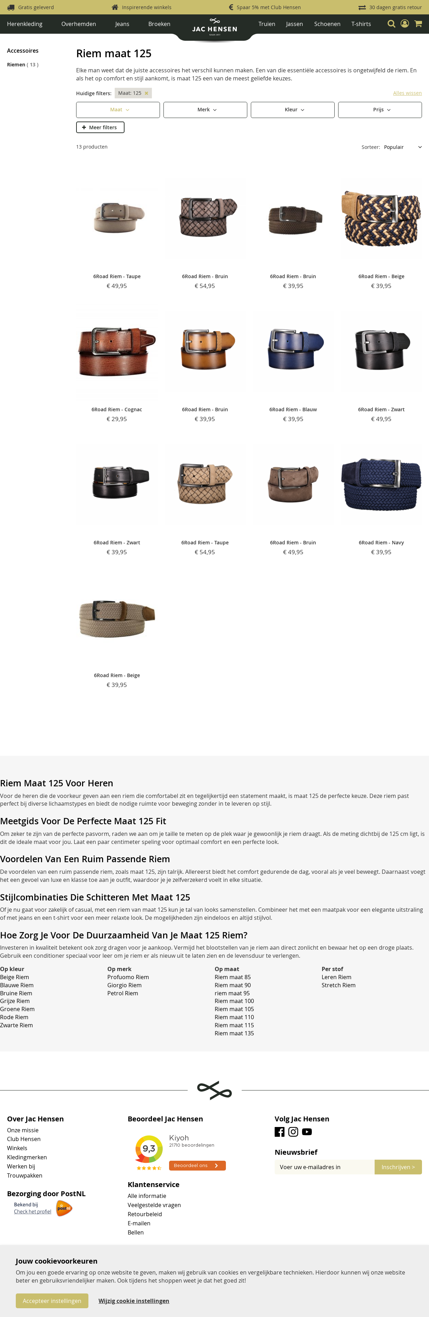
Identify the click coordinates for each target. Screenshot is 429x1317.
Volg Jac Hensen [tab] (302, 1119)
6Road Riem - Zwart (381, 409)
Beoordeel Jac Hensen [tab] (165, 1119)
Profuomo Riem (128, 977)
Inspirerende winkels (147, 7)
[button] (405, 24)
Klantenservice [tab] (154, 1184)
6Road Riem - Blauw (293, 409)
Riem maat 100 (234, 1001)
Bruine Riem (16, 993)
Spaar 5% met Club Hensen (269, 7)
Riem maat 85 (233, 977)
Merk (204, 109)
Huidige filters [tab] (93, 93)
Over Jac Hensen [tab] (35, 1119)
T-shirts (361, 24)
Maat (117, 109)
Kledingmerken (27, 1157)
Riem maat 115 (234, 1025)
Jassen (294, 24)
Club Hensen (24, 1139)
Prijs (379, 109)
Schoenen (327, 24)
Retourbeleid (145, 1214)
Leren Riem (336, 977)
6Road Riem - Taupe (117, 276)
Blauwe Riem (17, 985)
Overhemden (78, 24)
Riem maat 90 (233, 985)
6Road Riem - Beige (381, 276)
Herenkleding (24, 24)
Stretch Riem (339, 985)
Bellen (136, 1232)
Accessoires (68, 39)
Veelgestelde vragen (154, 1205)
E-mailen (139, 1223)
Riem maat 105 (234, 1009)
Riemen (91, 39)
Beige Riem (14, 977)
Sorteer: (371, 147)
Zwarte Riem (16, 1025)
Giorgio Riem (124, 985)
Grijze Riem (15, 1001)
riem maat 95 (232, 993)
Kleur (292, 109)
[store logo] (214, 29)
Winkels (17, 1148)
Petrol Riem (122, 993)
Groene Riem (17, 1009)
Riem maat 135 (234, 1033)
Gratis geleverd (36, 7)
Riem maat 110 (234, 1017)
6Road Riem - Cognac (117, 409)
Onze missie (23, 1130)
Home (14, 39)
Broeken (159, 24)
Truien (267, 24)
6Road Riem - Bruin (205, 276)
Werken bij (21, 1166)
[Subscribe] (398, 1167)
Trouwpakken (24, 1175)
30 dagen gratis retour (395, 7)
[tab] (348, 1152)
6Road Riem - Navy (381, 542)
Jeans (122, 24)
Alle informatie (147, 1196)
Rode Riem (14, 1017)
